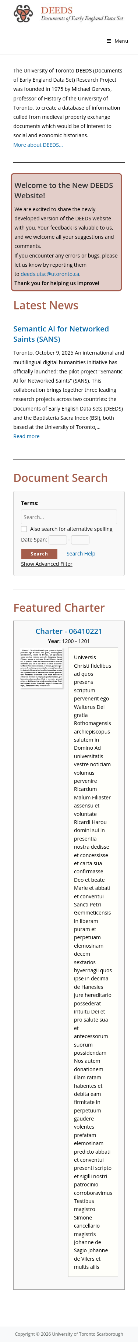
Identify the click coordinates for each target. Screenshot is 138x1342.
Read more (26, 436)
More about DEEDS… (38, 144)
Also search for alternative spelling (71, 528)
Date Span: (34, 539)
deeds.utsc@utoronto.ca (50, 273)
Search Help (81, 553)
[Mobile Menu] (117, 41)
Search (39, 554)
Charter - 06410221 (69, 631)
